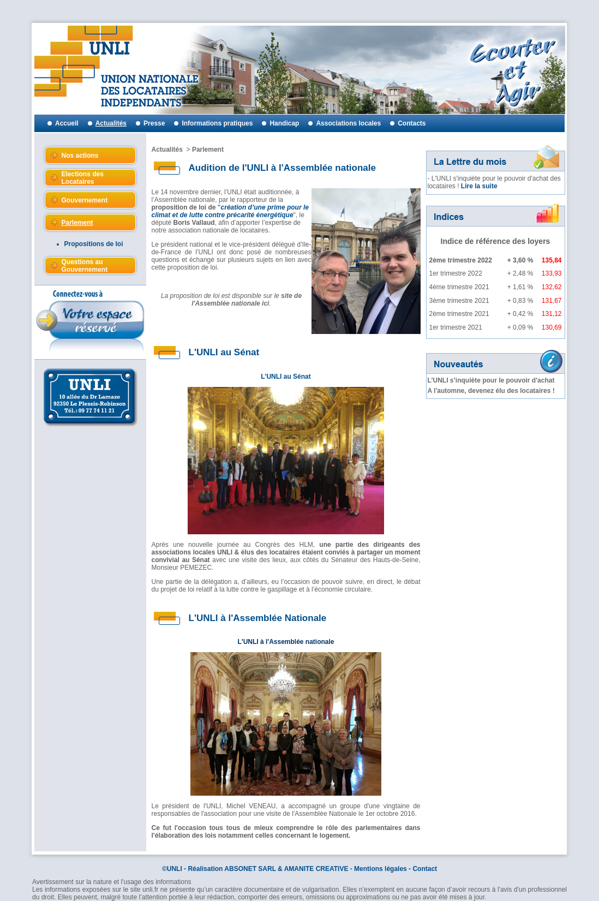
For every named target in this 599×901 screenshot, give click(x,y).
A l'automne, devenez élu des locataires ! (491, 391)
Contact (424, 869)
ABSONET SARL (249, 869)
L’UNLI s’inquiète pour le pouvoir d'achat (491, 380)
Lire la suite (479, 186)
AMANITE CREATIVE (316, 869)
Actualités (167, 149)
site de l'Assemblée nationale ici (246, 299)
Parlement (208, 149)
